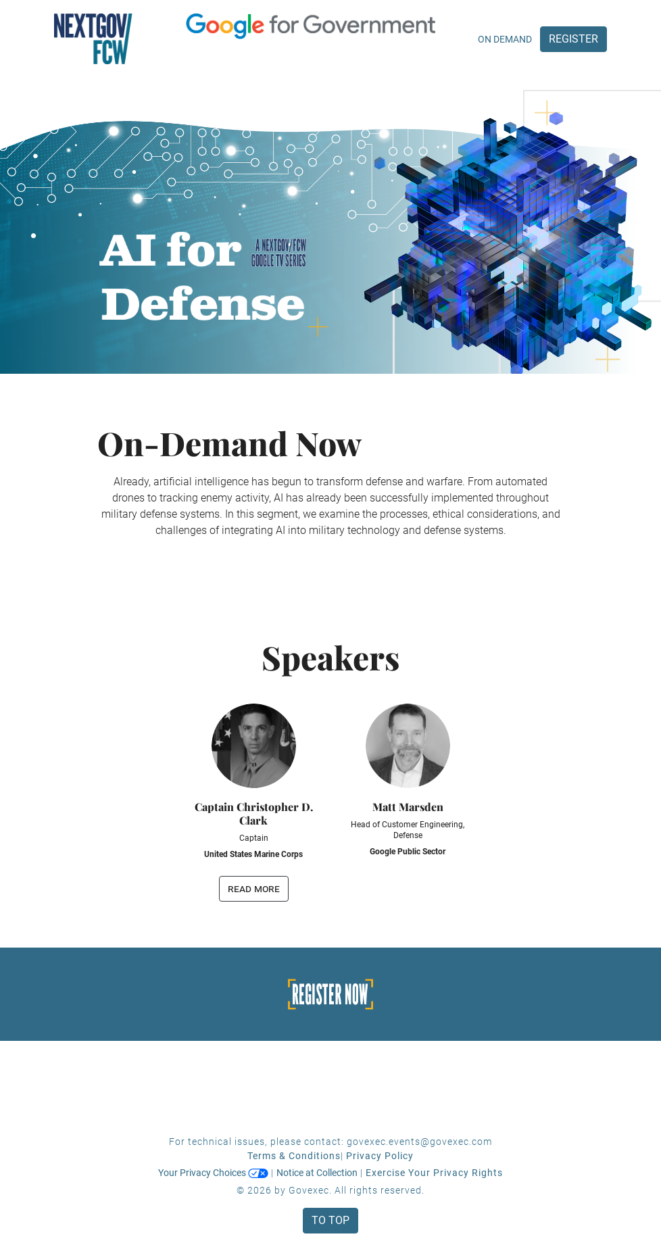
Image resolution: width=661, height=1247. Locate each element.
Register (573, 38)
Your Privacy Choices (213, 1172)
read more (254, 888)
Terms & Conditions (294, 1155)
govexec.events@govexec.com (419, 1141)
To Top (330, 1220)
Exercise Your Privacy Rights (434, 1172)
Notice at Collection (317, 1172)
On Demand (505, 39)
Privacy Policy (380, 1155)
